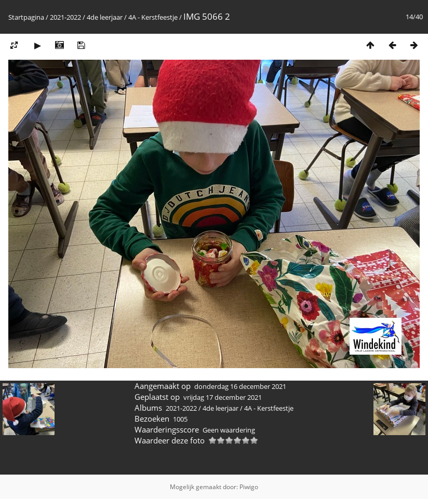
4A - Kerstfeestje (153, 17)
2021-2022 (65, 17)
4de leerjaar (105, 17)
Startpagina (26, 17)
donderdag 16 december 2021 (240, 386)
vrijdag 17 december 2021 (222, 397)
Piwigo (248, 486)
